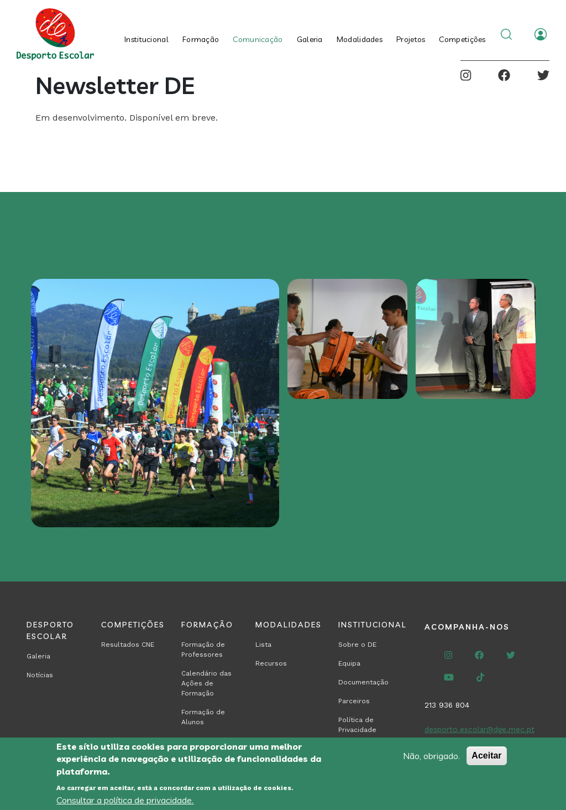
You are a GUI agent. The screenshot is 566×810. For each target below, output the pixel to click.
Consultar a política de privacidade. (124, 800)
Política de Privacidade (357, 725)
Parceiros (354, 701)
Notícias (40, 675)
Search (506, 34)
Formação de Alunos (203, 717)
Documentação (363, 682)
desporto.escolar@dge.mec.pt (479, 729)
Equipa (349, 663)
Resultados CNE (127, 644)
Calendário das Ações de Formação (206, 683)
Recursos (271, 663)
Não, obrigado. (431, 755)
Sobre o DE (357, 644)
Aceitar (486, 755)
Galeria (310, 39)
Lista (263, 644)
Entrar (540, 34)
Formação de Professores (203, 649)
